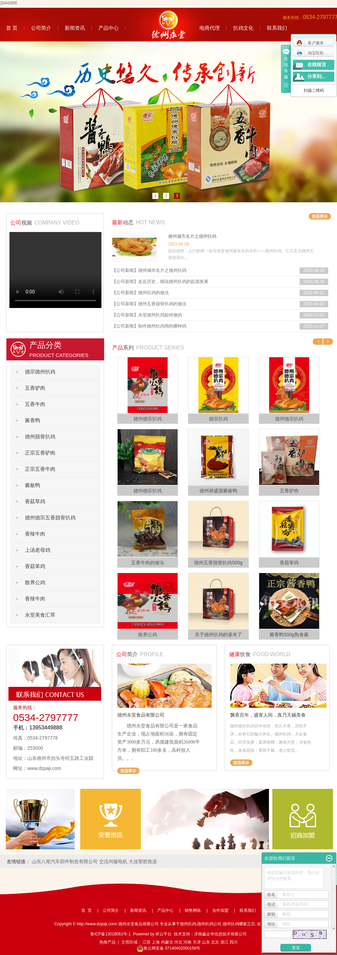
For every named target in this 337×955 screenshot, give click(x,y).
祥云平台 (163, 934)
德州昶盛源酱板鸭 (218, 490)
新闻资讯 (75, 28)
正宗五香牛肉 (40, 469)
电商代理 (210, 28)
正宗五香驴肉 (40, 453)
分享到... (316, 76)
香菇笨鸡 (35, 566)
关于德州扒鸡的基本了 (218, 634)
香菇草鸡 (35, 501)
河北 (178, 942)
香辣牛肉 (35, 534)
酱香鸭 (32, 420)
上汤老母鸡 (37, 550)
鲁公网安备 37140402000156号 (169, 948)
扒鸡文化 (243, 28)
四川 (233, 942)
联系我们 (277, 28)
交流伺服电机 (113, 861)
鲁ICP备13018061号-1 (110, 934)
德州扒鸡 (188, 924)
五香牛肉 (35, 404)
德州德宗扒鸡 (147, 418)
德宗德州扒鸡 (40, 372)
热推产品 (107, 942)
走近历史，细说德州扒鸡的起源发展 (173, 281)
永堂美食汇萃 (40, 615)
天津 (197, 942)
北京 (215, 942)
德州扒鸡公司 (209, 924)
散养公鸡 (35, 582)
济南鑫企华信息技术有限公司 (220, 934)
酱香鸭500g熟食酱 (289, 634)
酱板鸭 (32, 485)
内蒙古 (167, 942)
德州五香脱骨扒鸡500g (218, 562)
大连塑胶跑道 (143, 861)
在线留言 (316, 64)
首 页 (12, 28)
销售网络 (193, 910)
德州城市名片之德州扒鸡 (192, 236)
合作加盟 (220, 910)
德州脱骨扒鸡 (40, 436)
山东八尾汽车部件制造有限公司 (65, 861)
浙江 (224, 942)
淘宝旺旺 (310, 53)
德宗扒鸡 (218, 418)
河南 (187, 942)
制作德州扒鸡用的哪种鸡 (162, 326)
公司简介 (41, 28)
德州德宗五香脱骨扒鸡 (50, 517)
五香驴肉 (35, 388)
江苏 (147, 942)
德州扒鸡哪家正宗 (239, 924)
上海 (156, 942)
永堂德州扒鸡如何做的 (160, 314)
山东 (206, 942)
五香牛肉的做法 (147, 562)
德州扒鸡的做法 (153, 292)
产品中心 (108, 28)
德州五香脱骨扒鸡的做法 (162, 303)
